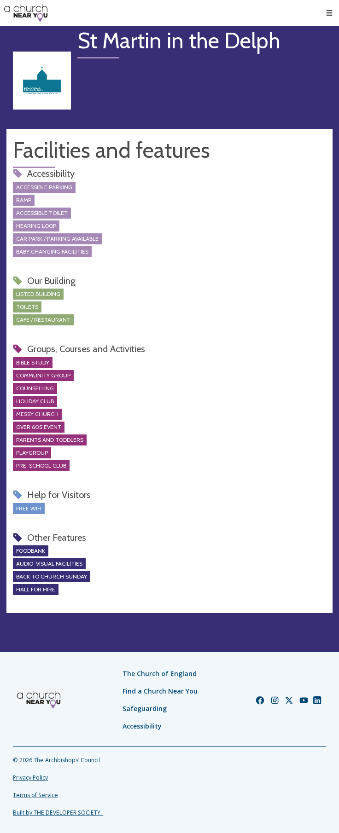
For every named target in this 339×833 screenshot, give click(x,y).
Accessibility (142, 726)
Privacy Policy (30, 777)
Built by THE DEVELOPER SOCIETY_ (58, 812)
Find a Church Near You (160, 691)
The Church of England (160, 673)
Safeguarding (145, 708)
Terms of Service (35, 795)
